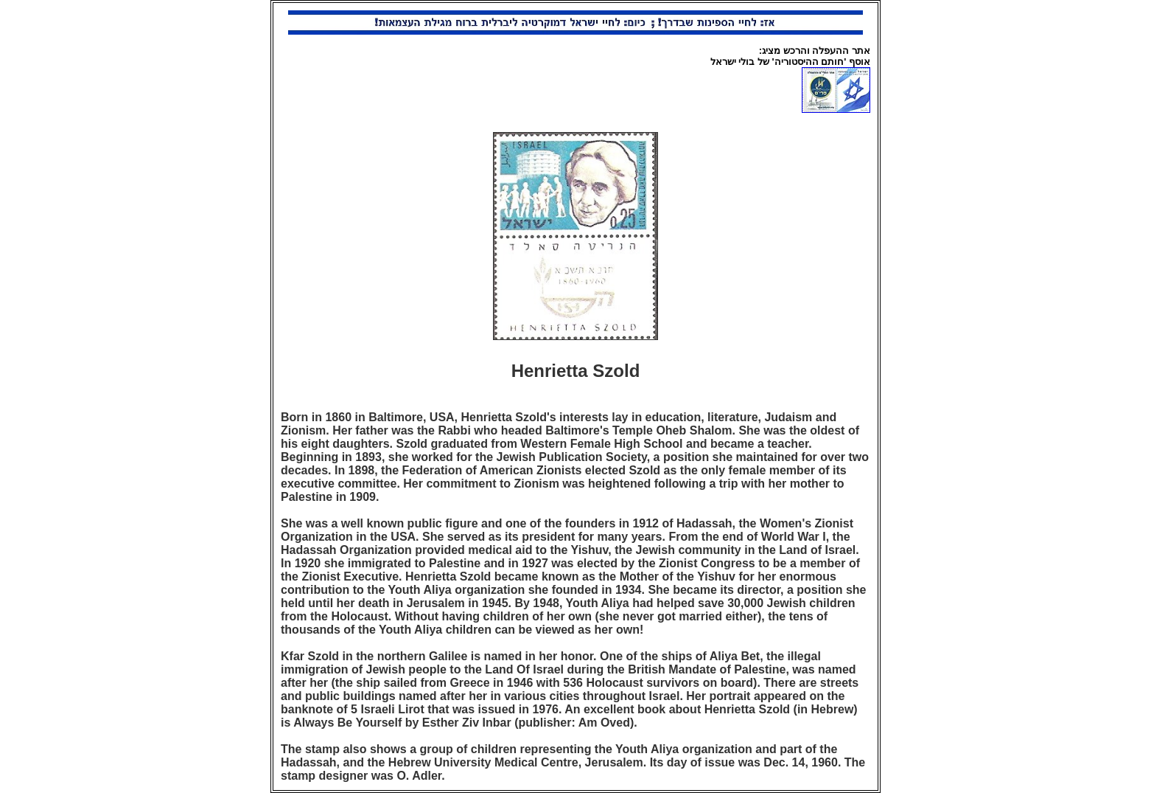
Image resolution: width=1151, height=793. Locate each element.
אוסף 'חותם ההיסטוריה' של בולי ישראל (790, 61)
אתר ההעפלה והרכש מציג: (814, 50)
